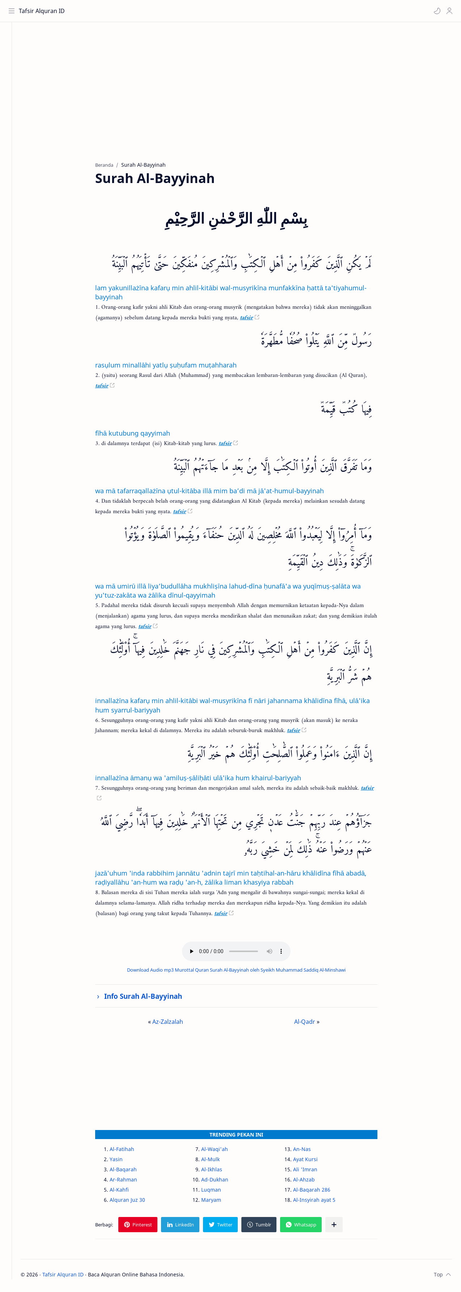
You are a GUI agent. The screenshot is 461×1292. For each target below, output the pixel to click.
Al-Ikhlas (219, 1171)
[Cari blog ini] (150, 10)
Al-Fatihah (130, 1151)
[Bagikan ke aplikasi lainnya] (342, 1226)
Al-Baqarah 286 (319, 1191)
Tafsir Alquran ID (43, 11)
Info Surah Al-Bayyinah (151, 997)
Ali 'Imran (313, 1171)
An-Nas (309, 1151)
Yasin (124, 1161)
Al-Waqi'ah (222, 1151)
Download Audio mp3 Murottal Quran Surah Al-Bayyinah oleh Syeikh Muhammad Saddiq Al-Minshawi (244, 971)
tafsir (254, 320)
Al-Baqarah (131, 1171)
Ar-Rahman (131, 1181)
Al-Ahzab (311, 1181)
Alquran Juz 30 (135, 1201)
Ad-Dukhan (222, 1181)
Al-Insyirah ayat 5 (322, 1201)
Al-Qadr (312, 1024)
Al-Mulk (218, 1161)
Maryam (219, 1201)
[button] (436, 10)
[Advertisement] (244, 98)
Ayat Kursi (313, 1161)
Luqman (219, 1191)
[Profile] (448, 10)
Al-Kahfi (127, 1191)
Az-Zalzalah (175, 1024)
